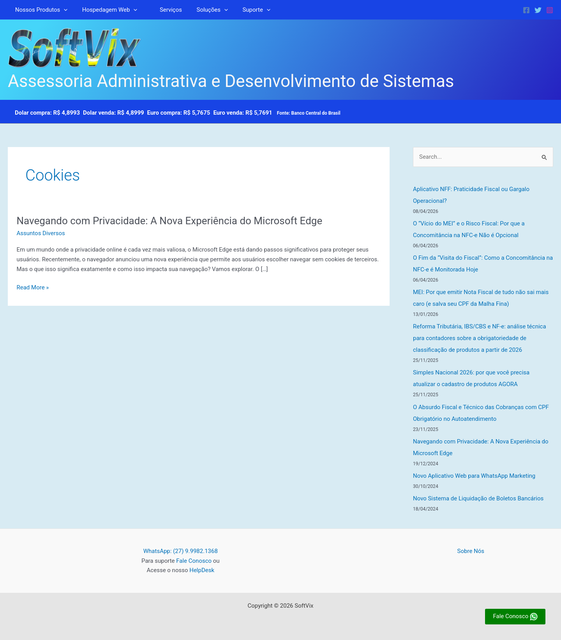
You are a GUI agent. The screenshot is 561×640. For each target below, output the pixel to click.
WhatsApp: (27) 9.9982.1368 (180, 551)
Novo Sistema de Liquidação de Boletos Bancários (478, 498)
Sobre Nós (471, 551)
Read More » (33, 288)
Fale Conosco (194, 560)
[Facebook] (526, 10)
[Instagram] (549, 10)
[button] (62, 10)
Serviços (163, 9)
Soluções (201, 10)
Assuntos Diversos (41, 233)
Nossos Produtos (40, 10)
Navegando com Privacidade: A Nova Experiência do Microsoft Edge (170, 221)
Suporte (243, 10)
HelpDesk (201, 570)
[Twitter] (538, 10)
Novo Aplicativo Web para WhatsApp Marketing (474, 475)
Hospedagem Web (105, 10)
